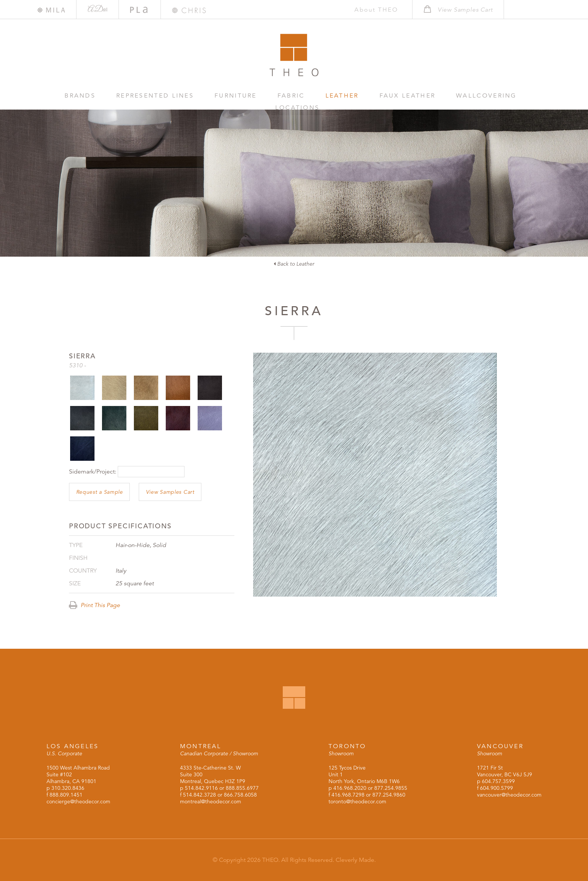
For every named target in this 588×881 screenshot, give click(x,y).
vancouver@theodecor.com (509, 794)
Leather (310, 95)
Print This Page (94, 605)
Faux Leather (366, 95)
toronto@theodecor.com (357, 801)
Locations (502, 95)
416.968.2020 (349, 788)
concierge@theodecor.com (78, 801)
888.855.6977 (242, 788)
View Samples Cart (170, 492)
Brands (78, 95)
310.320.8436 (67, 788)
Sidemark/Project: (92, 471)
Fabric (266, 95)
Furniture (218, 95)
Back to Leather (294, 263)
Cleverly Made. (356, 860)
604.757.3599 (498, 781)
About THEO (370, 9)
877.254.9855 (390, 788)
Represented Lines (145, 95)
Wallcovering (437, 95)
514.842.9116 (201, 788)
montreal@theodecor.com (210, 801)
